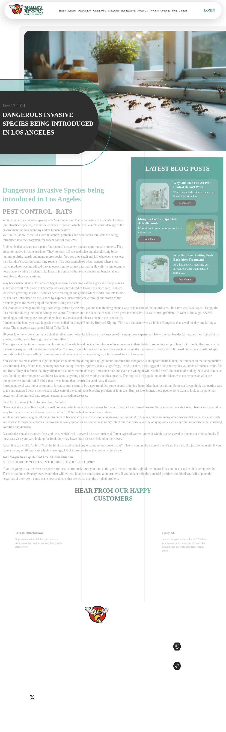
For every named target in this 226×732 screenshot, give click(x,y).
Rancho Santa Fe (40, 671)
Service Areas (90, 685)
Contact (183, 10)
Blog (174, 10)
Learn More (185, 213)
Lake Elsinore (52, 666)
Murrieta (22, 671)
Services (71, 10)
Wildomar (10, 675)
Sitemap (87, 696)
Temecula (58, 671)
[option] (39, 559)
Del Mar (22, 666)
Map (218, 657)
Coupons (165, 10)
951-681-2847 (198, 673)
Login (209, 10)
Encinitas (35, 666)
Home (62, 10)
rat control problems (60, 253)
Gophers (130, 668)
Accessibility (90, 690)
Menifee (9, 671)
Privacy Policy (91, 702)
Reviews (154, 10)
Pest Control (84, 10)
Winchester (26, 675)
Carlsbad (10, 666)
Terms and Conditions (96, 707)
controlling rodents (45, 280)
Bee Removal (128, 10)
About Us (143, 10)
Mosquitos (113, 10)
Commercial (99, 10)
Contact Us (89, 668)
